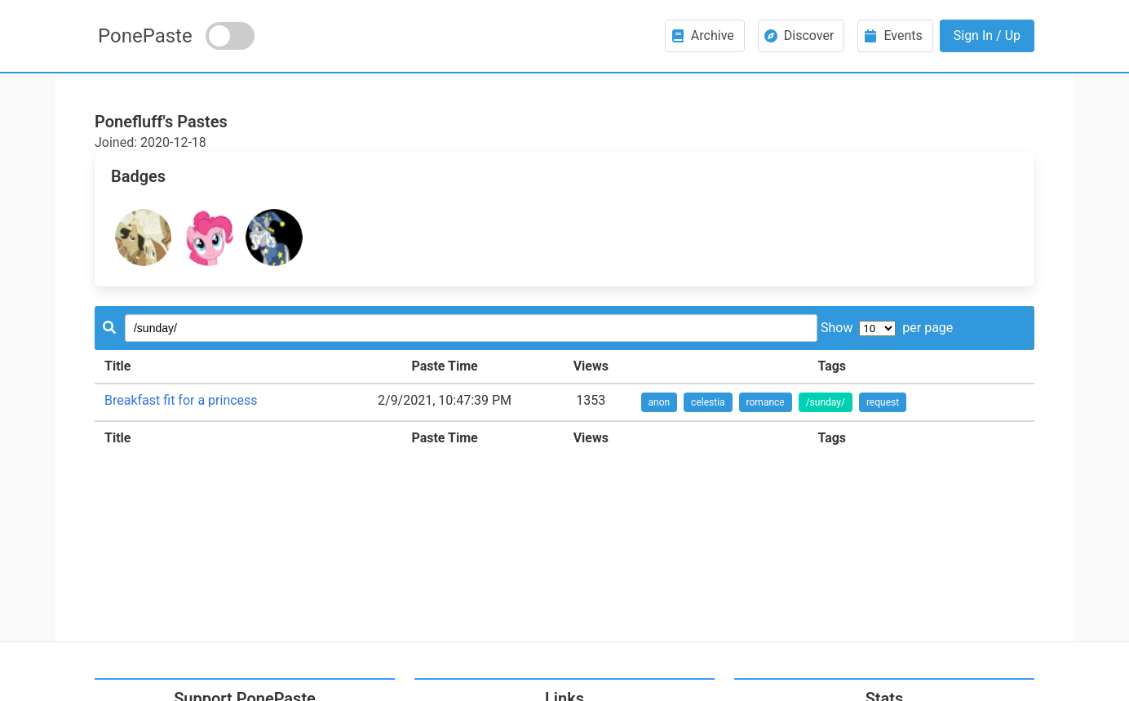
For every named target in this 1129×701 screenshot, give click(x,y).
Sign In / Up (987, 35)
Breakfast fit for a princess (181, 400)
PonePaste (145, 35)
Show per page (887, 327)
